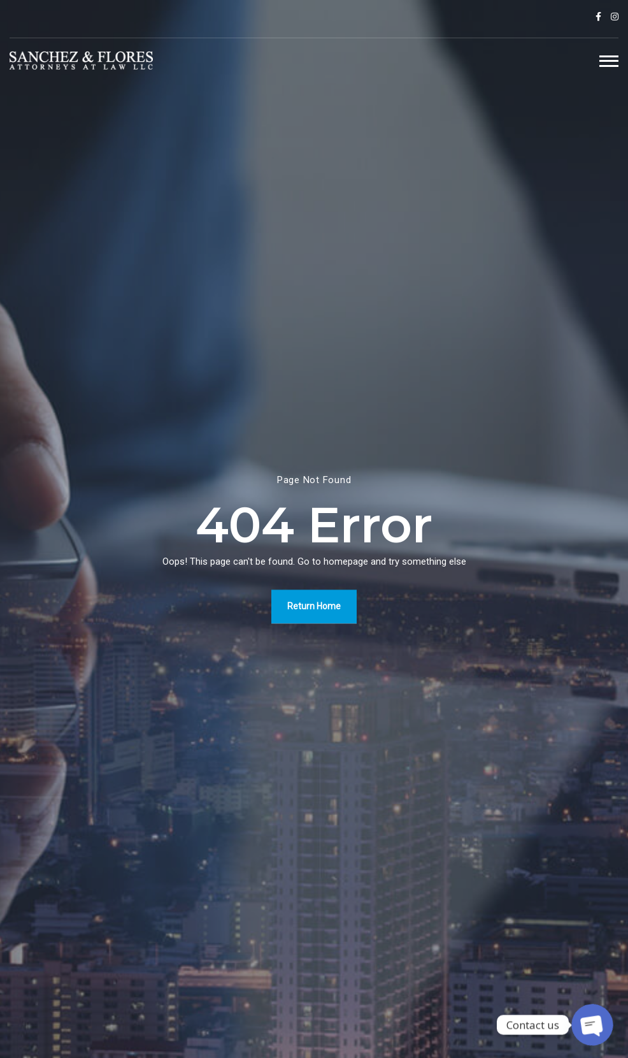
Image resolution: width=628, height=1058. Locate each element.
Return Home (314, 606)
